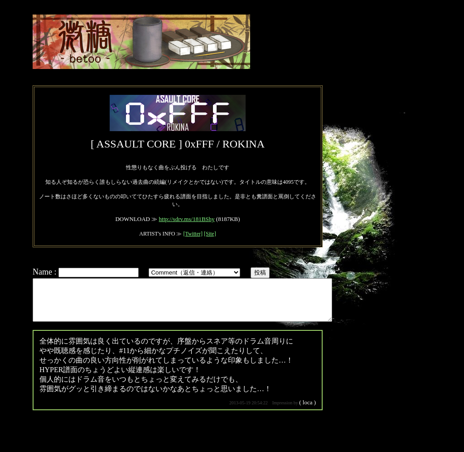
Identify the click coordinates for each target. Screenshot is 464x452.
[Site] (210, 234)
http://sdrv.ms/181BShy (187, 219)
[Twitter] (192, 234)
